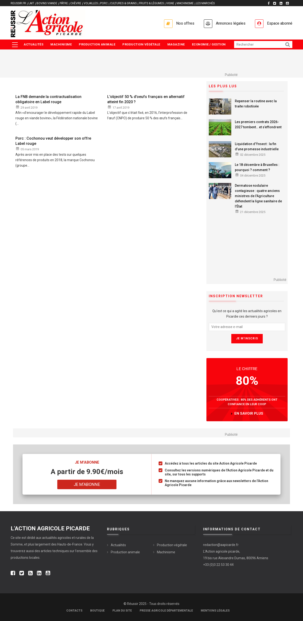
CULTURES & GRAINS (123, 3)
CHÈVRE (75, 3)
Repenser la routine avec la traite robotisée (256, 103)
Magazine (176, 44)
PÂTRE (64, 3)
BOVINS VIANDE (46, 3)
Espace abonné (279, 23)
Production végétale (141, 44)
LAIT (31, 3)
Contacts (74, 610)
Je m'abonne (87, 484)
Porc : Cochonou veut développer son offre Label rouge (53, 141)
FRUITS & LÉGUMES (151, 3)
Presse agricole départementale (166, 610)
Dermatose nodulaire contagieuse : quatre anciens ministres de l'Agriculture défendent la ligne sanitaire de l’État (258, 196)
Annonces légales (230, 23)
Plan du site (122, 610)
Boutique (97, 610)
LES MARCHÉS (205, 3)
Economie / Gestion (209, 44)
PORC (104, 3)
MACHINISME (185, 3)
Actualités (33, 44)
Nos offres (185, 23)
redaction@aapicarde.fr (221, 545)
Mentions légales (215, 610)
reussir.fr (18, 3)
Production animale (97, 44)
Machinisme (61, 44)
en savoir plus (248, 413)
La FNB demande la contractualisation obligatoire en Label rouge (48, 99)
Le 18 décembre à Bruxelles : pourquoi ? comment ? (257, 167)
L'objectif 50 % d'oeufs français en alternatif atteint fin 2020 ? (146, 99)
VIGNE (170, 3)
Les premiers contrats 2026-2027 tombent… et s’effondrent (258, 124)
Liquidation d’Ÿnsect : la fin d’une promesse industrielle (257, 146)
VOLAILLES (91, 3)
